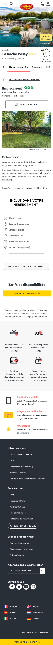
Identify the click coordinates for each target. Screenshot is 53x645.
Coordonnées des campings (22, 455)
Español (10, 612)
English (33, 606)
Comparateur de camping (21, 467)
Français (10, 606)
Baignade (37, 67)
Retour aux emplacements (21, 79)
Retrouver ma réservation (21, 519)
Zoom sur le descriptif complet (26, 266)
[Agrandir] (47, 114)
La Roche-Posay (9, 58)
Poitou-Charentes (39, 310)
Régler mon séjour (18, 513)
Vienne (20, 58)
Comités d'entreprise (19, 543)
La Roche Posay (38, 313)
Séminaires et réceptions (21, 549)
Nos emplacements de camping (19, 316)
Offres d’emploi (17, 555)
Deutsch (33, 618)
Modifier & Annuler (18, 507)
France (26, 310)
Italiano (10, 618)
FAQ (12, 495)
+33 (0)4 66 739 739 (23, 525)
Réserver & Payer (18, 501)
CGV (12, 461)
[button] (3, 67)
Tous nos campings (13, 310)
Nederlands (35, 612)
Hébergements (18, 66)
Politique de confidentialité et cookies (27, 478)
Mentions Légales (18, 473)
